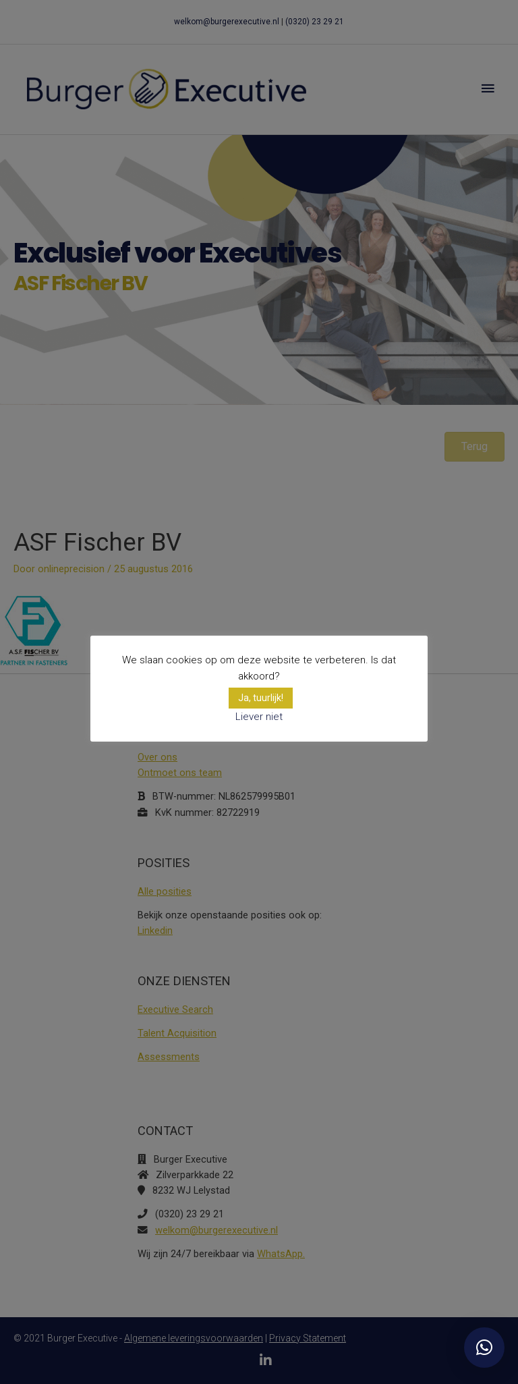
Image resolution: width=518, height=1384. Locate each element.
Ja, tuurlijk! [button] (260, 697)
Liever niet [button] (259, 717)
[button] (484, 1347)
